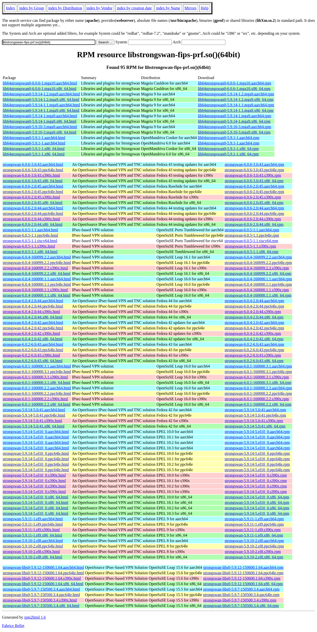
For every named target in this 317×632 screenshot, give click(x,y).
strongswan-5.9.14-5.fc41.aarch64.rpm (255, 410)
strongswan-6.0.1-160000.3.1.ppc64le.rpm (258, 372)
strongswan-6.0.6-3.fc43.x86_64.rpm (254, 181)
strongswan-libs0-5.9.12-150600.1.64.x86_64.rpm (243, 584)
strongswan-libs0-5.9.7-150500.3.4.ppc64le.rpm (241, 595)
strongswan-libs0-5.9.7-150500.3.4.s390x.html (40, 600)
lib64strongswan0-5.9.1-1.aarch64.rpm (228, 138)
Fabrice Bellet (13, 626)
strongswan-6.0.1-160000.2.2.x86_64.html (36, 404)
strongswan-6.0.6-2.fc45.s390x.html (31, 197)
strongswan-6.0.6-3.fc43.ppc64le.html (33, 170)
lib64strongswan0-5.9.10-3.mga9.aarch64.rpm (234, 127)
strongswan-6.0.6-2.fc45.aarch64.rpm (254, 186)
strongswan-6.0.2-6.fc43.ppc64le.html (33, 350)
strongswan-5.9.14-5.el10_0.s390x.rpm (256, 475)
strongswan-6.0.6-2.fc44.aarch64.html (33, 208)
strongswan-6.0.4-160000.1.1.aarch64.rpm (258, 279)
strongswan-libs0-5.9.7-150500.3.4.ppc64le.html (41, 595)
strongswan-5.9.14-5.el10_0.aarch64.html (36, 432)
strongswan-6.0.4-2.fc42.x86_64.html (32, 339)
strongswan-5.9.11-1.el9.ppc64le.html (33, 524)
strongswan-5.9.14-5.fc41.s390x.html (32, 421)
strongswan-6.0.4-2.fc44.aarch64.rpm (254, 301)
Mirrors (191, 8)
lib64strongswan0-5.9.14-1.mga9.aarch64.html (40, 116)
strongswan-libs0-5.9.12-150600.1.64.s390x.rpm (241, 578)
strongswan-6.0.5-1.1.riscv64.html (30, 241)
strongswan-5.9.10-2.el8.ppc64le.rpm (254, 546)
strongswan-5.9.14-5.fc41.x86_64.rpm (255, 426)
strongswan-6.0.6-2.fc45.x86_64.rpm (254, 203)
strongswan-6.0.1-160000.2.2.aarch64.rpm (258, 388)
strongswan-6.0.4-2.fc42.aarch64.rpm (254, 322)
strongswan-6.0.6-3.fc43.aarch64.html (33, 164)
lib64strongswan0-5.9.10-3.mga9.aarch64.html (40, 127)
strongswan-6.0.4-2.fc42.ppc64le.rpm (254, 328)
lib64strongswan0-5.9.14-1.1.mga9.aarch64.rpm (236, 105)
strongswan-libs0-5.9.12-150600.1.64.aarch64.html (43, 567)
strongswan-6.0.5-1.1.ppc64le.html (30, 235)
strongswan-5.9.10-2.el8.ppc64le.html (33, 546)
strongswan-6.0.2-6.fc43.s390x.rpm (253, 355)
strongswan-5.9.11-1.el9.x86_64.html (32, 535)
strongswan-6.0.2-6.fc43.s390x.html (31, 355)
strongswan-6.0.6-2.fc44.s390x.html (31, 219)
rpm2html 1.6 (35, 617)
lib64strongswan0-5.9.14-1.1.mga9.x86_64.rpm (235, 110)
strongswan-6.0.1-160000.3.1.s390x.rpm (257, 377)
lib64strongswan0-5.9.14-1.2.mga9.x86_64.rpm (235, 99)
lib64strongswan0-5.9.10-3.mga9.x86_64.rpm (234, 132)
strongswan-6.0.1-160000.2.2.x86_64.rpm (258, 404)
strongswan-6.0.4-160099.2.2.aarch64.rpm (258, 257)
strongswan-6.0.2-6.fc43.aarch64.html (33, 344)
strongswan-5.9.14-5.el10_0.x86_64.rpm (257, 497)
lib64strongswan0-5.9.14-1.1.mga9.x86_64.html (41, 110)
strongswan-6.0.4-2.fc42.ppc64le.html (33, 328)
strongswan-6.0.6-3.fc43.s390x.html (31, 175)
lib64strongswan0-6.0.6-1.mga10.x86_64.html (39, 88)
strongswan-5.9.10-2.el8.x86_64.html (32, 557)
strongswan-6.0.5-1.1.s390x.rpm (250, 246)
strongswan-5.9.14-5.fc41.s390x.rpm (254, 421)
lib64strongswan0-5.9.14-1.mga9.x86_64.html (39, 121)
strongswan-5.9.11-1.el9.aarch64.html (33, 519)
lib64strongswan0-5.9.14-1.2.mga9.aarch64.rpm (236, 94)
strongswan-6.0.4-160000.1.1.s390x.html (35, 290)
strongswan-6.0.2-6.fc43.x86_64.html (32, 361)
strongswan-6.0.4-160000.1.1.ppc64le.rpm (258, 284)
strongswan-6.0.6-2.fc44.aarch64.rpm (254, 208)
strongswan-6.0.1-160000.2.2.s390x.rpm (257, 399)
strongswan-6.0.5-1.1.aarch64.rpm (252, 230)
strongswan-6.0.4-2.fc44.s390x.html (31, 312)
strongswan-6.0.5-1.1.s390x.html (29, 246)
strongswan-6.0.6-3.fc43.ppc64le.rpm (254, 170)
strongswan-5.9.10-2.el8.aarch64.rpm (254, 541)
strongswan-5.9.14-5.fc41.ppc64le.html (34, 415)
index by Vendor (99, 8)
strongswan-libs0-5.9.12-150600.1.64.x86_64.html (43, 584)
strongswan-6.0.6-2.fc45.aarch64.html (33, 186)
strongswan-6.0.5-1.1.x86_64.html (30, 252)
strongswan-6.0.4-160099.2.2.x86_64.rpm (258, 273)
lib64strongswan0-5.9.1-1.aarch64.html (34, 138)
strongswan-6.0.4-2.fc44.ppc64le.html (33, 306)
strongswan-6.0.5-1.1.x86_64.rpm (251, 252)
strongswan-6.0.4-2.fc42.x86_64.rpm (254, 339)
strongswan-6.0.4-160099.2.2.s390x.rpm (257, 268)
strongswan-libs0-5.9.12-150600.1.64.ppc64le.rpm (243, 573)
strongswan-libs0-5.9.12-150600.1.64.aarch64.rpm (243, 567)
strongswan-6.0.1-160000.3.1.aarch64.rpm (258, 366)
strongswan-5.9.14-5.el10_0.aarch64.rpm (257, 432)
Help (205, 8)
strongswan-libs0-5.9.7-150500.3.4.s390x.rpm (239, 600)
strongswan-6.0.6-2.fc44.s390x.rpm (253, 219)
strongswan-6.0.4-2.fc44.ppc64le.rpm (254, 306)
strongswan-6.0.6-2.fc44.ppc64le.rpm (254, 213)
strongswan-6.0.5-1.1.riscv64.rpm (251, 241)
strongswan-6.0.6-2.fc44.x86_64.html (32, 224)
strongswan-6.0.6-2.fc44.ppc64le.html (33, 213)
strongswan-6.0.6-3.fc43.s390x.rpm (253, 175)
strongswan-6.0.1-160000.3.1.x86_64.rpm (258, 382)
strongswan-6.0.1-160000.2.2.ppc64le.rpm (258, 393)
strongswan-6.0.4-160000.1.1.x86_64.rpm (258, 295)
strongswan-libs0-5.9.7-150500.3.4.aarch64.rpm (241, 589)
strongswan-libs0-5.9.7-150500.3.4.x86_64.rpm (241, 605)
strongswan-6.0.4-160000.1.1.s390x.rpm (257, 290)
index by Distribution (65, 8)
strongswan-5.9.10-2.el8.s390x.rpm (253, 551)
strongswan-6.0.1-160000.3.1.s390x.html (35, 377)
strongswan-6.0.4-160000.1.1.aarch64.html (37, 279)
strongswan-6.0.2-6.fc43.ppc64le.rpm (254, 350)
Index (10, 8)
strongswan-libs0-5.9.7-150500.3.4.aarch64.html (41, 589)
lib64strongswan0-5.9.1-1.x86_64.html (34, 148)
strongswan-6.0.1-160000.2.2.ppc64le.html (37, 393)
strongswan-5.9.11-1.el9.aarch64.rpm (254, 519)
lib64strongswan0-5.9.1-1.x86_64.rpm (228, 148)
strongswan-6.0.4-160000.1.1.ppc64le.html (37, 284)
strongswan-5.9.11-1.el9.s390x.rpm (253, 530)
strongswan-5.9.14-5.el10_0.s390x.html (34, 475)
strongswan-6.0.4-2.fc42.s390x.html (31, 333)
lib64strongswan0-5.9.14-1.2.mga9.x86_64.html (41, 99)
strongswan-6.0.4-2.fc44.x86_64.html (32, 317)
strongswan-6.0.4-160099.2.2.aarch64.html (37, 257)
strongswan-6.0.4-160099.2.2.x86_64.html (36, 273)
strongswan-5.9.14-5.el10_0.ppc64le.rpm (257, 453)
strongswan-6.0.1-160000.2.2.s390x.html (35, 399)
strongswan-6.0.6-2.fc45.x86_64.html (32, 203)
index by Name (168, 8)
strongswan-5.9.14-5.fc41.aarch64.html (34, 410)
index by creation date (134, 8)
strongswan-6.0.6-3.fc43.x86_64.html (32, 181)
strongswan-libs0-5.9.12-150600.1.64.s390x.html (42, 578)
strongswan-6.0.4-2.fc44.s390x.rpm (253, 312)
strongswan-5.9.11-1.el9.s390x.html (31, 530)
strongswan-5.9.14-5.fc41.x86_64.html (33, 426)
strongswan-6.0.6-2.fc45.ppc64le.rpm (254, 192)
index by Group (31, 8)
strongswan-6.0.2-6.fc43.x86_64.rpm (254, 361)
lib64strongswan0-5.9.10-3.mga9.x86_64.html (39, 132)
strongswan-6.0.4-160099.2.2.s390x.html (35, 268)
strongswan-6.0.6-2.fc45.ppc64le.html (33, 192)
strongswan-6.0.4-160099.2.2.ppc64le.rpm (258, 262)
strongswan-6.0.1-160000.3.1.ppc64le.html (37, 372)
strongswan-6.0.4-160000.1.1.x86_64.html (36, 295)
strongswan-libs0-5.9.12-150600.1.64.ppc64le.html (43, 573)
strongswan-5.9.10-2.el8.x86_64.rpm (254, 557)
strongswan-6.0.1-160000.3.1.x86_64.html (36, 382)
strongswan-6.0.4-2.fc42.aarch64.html (33, 322)
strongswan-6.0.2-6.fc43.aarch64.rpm (254, 344)
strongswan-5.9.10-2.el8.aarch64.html (33, 541)
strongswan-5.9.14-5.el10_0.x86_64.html (35, 497)
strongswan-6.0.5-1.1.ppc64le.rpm (252, 235)
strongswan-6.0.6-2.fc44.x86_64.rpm (254, 224)
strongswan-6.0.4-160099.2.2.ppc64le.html (37, 262)
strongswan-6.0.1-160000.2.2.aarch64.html (37, 388)
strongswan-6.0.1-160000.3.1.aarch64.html (37, 366)
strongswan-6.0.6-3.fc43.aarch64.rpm (254, 164)
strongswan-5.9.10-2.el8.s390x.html (31, 551)
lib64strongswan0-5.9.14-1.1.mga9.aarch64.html (41, 105)
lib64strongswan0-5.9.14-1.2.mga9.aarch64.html (41, 94)
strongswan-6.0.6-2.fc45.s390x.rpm (253, 197)
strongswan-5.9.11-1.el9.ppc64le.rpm (254, 524)
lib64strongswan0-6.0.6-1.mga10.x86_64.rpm (234, 88)
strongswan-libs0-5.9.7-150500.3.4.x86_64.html (41, 605)
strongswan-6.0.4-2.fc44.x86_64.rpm (254, 317)
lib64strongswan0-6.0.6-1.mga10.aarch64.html (40, 83)
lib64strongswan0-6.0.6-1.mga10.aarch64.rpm (234, 83)
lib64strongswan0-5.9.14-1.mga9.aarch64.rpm (234, 116)
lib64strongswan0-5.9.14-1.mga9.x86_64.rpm (234, 121)
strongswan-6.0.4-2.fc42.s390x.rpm (253, 333)
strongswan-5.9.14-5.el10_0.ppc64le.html (36, 453)
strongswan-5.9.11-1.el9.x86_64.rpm (254, 535)
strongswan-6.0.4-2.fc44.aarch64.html (33, 301)
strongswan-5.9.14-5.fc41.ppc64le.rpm (255, 415)
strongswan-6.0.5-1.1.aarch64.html (30, 230)
